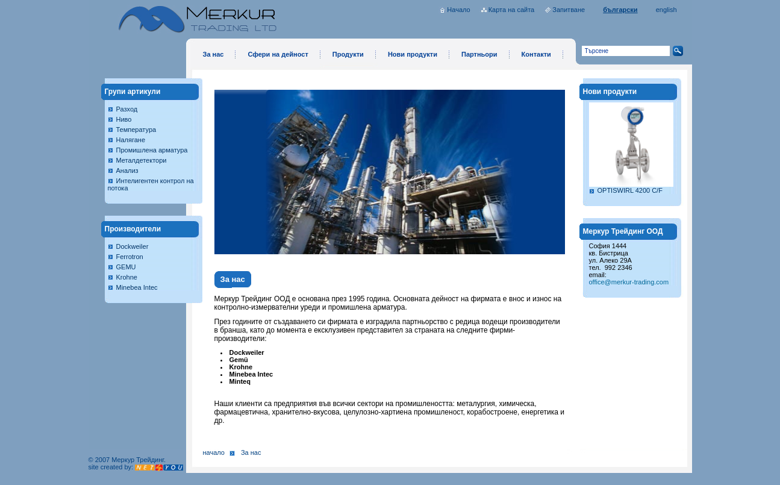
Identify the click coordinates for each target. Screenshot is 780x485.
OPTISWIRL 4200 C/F (630, 190)
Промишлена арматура (152, 150)
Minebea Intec (137, 287)
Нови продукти (412, 54)
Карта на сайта (511, 9)
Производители (133, 229)
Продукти (348, 54)
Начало (458, 9)
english (666, 9)
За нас (213, 54)
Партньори (479, 54)
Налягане (131, 139)
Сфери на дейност (278, 54)
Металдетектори (141, 160)
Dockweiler (132, 246)
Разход (127, 109)
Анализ (127, 170)
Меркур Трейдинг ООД (623, 231)
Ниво (124, 119)
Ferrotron (129, 256)
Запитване (568, 9)
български (620, 9)
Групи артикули (133, 91)
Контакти (536, 54)
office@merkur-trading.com (629, 282)
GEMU (126, 267)
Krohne (126, 277)
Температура (136, 129)
